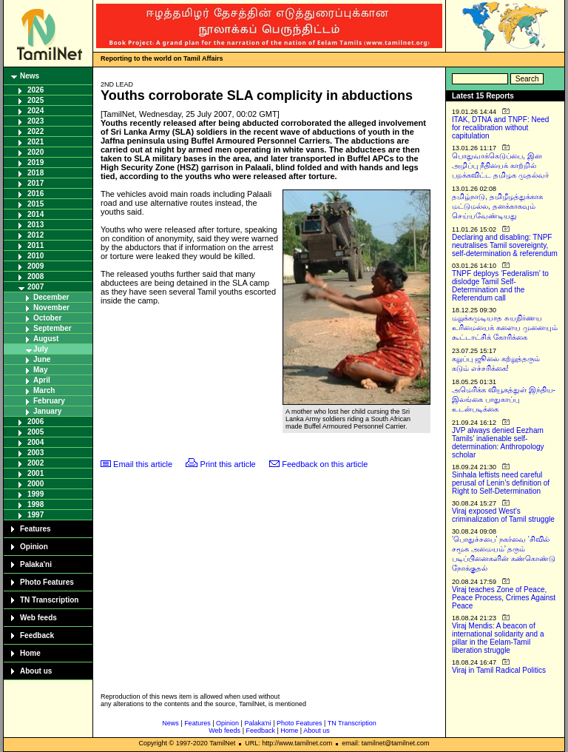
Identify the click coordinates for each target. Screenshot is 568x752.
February (49, 401)
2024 (35, 111)
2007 (35, 287)
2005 (35, 432)
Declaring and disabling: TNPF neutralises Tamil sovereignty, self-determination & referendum (505, 245)
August (45, 339)
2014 (35, 214)
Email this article (142, 464)
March (44, 390)
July (40, 349)
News (29, 76)
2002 (35, 463)
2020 (35, 152)
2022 (35, 131)
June (41, 359)
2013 (35, 225)
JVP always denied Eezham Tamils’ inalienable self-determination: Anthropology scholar (498, 442)
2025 (35, 100)
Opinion (34, 547)
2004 (35, 442)
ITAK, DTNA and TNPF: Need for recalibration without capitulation (500, 127)
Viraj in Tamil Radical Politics (499, 670)
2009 (35, 266)
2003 (35, 453)
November (51, 307)
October (47, 318)
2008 (35, 276)
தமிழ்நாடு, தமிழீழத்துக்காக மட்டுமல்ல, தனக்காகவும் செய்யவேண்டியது (497, 206)
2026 (35, 90)
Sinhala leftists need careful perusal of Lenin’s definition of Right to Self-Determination (501, 483)
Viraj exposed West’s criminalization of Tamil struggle (503, 515)
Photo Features (47, 582)
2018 (35, 173)
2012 (35, 235)
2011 (35, 245)
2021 (35, 142)
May (40, 370)
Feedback (37, 635)
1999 (35, 494)
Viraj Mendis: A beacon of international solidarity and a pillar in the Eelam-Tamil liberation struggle (498, 638)
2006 (35, 421)
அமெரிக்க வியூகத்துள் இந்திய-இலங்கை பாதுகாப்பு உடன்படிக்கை (503, 399)
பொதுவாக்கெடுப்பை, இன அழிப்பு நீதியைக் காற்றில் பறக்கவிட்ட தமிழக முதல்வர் (500, 165)
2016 (35, 193)
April (41, 380)
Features (35, 529)
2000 (35, 484)
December (51, 297)
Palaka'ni (36, 564)
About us (36, 671)
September (52, 328)
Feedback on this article (325, 464)
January (47, 411)
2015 (35, 204)
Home (30, 653)
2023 (35, 121)
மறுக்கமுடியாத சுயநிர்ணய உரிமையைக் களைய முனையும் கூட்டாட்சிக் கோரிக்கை (505, 327)
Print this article (228, 464)
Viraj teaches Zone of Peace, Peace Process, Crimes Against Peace (503, 597)
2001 (35, 473)
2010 (35, 256)
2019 (35, 162)
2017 (35, 183)
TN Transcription (49, 600)
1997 (35, 515)
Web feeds (38, 618)
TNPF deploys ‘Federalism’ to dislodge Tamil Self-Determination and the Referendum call (500, 285)
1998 (35, 504)
